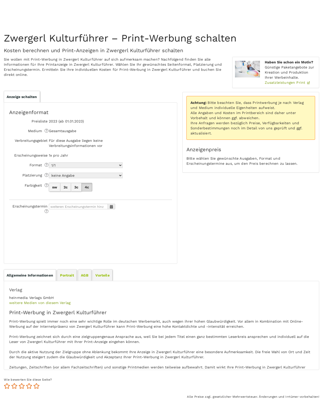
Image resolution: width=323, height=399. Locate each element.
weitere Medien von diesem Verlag (39, 303)
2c (66, 187)
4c (87, 187)
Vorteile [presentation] (102, 275)
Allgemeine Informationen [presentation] (30, 275)
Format (36, 165)
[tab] (30, 275)
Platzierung (32, 175)
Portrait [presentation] (67, 275)
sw (54, 187)
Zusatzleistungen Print (286, 82)
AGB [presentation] (84, 275)
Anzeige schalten (22, 97)
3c (76, 187)
